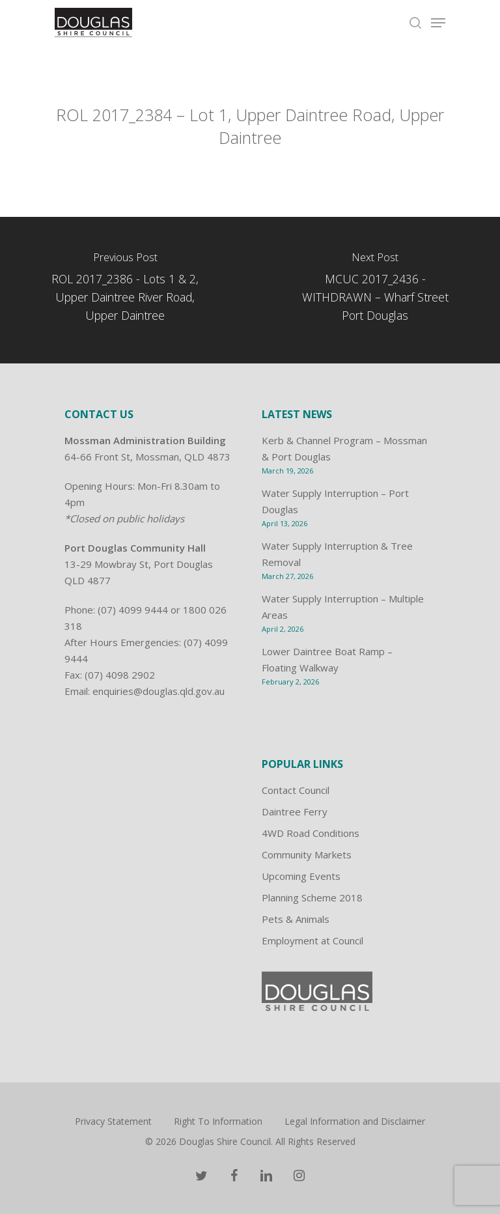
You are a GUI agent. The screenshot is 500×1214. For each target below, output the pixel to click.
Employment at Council (312, 940)
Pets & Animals (295, 918)
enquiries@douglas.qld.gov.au (158, 691)
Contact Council (295, 790)
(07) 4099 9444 (133, 609)
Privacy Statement (113, 1121)
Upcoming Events (301, 875)
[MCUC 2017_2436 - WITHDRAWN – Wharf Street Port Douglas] (375, 290)
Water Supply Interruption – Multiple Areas (343, 606)
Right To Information (218, 1121)
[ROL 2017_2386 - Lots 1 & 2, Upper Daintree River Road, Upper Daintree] (125, 290)
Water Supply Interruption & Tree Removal (337, 554)
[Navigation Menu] (438, 22)
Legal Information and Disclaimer (355, 1121)
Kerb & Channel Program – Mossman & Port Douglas (344, 448)
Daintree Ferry (294, 811)
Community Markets (307, 854)
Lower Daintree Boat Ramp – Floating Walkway (327, 659)
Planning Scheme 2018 (312, 897)
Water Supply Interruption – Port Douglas (335, 501)
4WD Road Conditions (310, 833)
